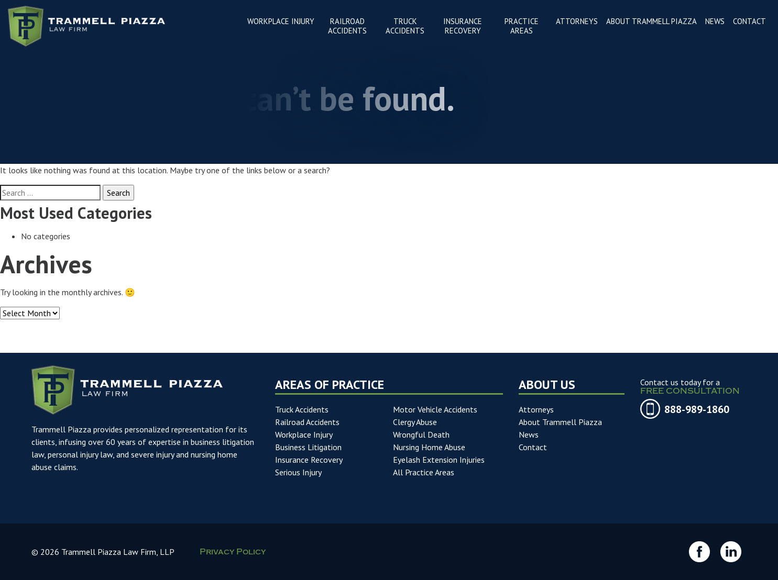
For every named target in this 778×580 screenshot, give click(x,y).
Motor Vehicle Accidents (435, 409)
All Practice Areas (423, 472)
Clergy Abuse (415, 422)
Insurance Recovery (309, 459)
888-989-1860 (696, 409)
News (529, 434)
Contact (533, 447)
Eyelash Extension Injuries (439, 459)
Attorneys (536, 409)
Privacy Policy (233, 553)
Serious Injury (298, 472)
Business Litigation (308, 447)
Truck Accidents (301, 409)
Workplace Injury (304, 434)
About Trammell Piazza (560, 422)
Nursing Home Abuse (429, 447)
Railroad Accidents (307, 422)
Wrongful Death (421, 434)
